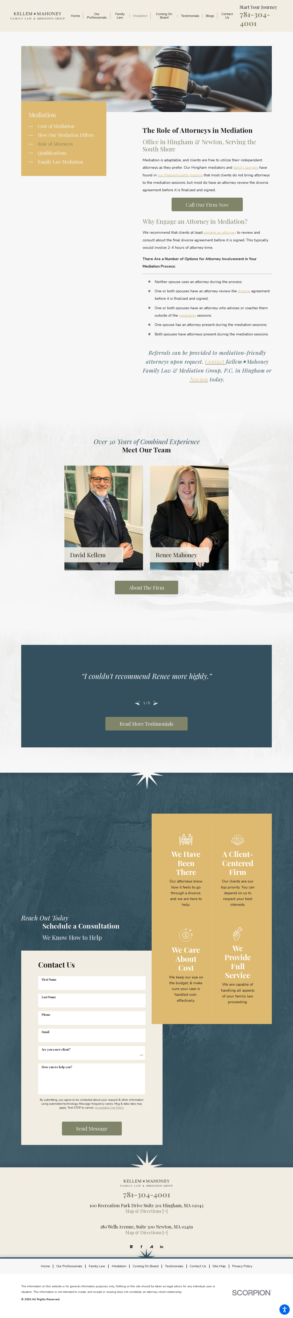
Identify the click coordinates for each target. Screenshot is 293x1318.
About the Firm (146, 587)
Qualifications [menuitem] (52, 153)
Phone (46, 1014)
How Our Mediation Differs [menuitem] (66, 135)
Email (45, 1032)
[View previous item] (137, 703)
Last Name (49, 997)
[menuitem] (77, 15)
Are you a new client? (56, 1049)
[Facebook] (141, 1246)
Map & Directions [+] (146, 1211)
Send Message (92, 1128)
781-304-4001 (255, 19)
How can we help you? (57, 1067)
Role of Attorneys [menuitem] (55, 144)
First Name (49, 979)
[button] (284, 1309)
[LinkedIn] (161, 1246)
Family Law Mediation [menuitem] (60, 162)
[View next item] (155, 703)
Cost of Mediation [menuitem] (56, 126)
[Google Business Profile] (131, 1246)
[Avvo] (151, 1246)
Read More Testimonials (146, 723)
